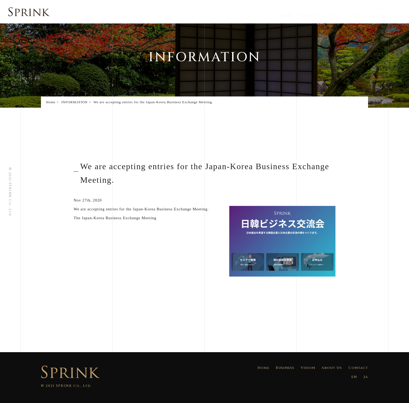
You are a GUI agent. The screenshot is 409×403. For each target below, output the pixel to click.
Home (294, 15)
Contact (388, 15)
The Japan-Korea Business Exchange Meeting (115, 218)
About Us (361, 15)
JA (396, 7)
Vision (338, 15)
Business (316, 15)
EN (385, 7)
